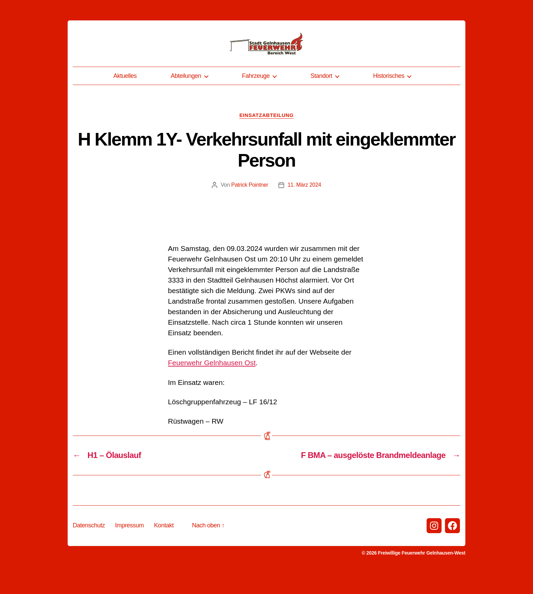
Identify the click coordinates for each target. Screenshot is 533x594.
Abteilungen (186, 99)
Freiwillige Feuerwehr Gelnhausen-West (421, 576)
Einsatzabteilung (266, 139)
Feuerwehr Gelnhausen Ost (212, 386)
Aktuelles (125, 99)
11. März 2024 (304, 208)
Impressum (129, 549)
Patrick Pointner (249, 208)
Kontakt (164, 549)
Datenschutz (89, 549)
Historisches (388, 99)
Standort (321, 99)
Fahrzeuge (256, 99)
